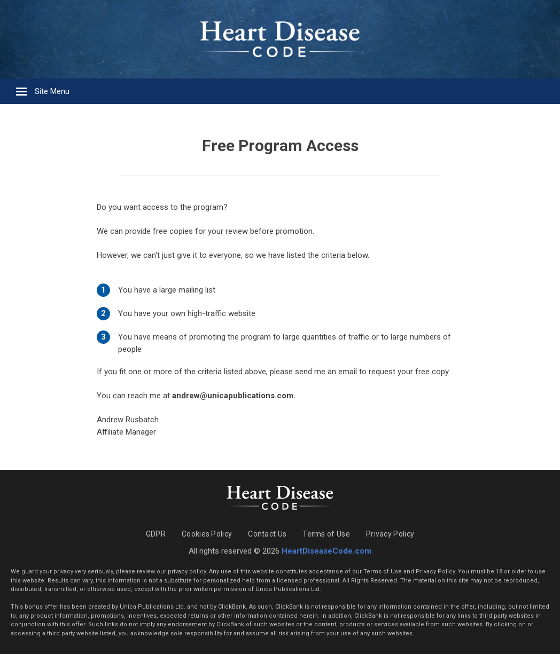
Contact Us (267, 534)
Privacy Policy (390, 534)
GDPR (156, 534)
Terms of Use (326, 534)
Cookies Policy (207, 534)
